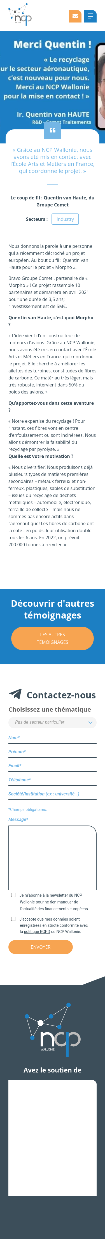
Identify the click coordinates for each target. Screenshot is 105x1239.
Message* (52, 854)
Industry (65, 219)
